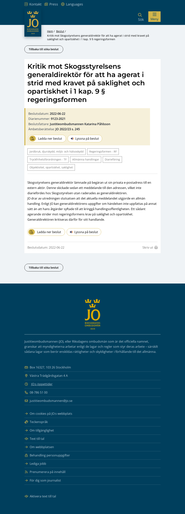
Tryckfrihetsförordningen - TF (48, 159)
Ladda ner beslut (45, 138)
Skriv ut (150, 247)
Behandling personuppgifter (47, 455)
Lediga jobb (35, 463)
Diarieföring (112, 159)
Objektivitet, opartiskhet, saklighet (51, 167)
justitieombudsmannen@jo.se (48, 400)
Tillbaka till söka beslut (44, 49)
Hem (50, 31)
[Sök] (141, 16)
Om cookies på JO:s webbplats (48, 413)
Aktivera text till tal (40, 496)
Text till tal (34, 438)
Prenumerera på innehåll (44, 472)
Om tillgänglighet (39, 430)
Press (51, 4)
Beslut (60, 31)
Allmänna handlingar (85, 159)
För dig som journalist (42, 480)
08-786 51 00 (35, 392)
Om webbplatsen (39, 447)
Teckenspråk (36, 422)
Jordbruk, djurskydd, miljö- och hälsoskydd (57, 151)
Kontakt (32, 4)
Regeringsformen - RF (103, 151)
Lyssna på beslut (85, 138)
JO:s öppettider (42, 384)
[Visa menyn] (154, 16)
